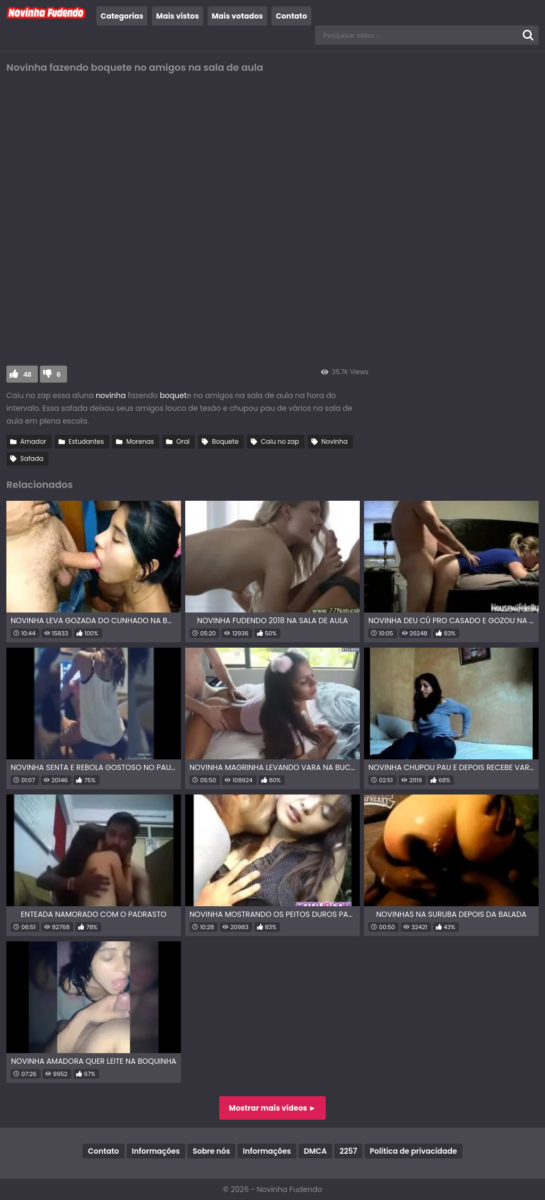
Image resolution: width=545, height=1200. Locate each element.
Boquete (225, 441)
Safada (31, 458)
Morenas (140, 441)
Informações (156, 1151)
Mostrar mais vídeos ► (272, 1108)
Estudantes (86, 441)
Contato (291, 16)
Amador (33, 441)
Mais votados (237, 16)
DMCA (315, 1151)
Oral (182, 441)
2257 (348, 1151)
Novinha (334, 441)
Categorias (122, 16)
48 (27, 374)
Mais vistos (177, 16)
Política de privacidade (413, 1151)
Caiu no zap (280, 441)
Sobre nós (211, 1151)
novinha (111, 395)
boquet (173, 395)
